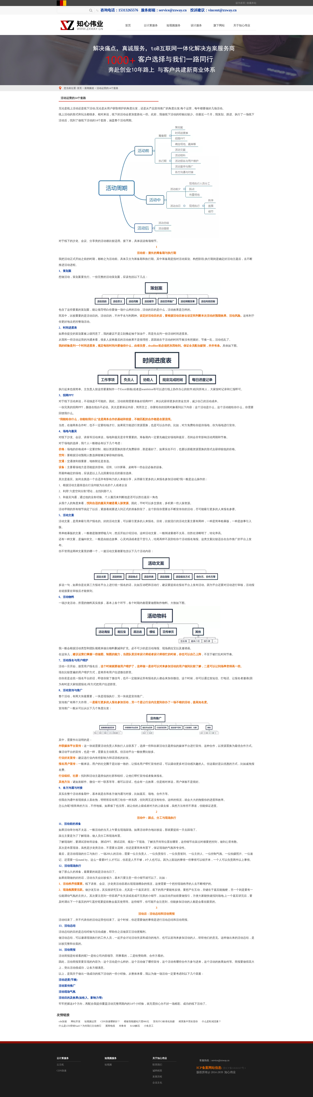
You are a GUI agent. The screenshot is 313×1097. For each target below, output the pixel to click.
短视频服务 (173, 25)
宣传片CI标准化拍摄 (164, 1021)
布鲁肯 (122, 1025)
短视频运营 (90, 1021)
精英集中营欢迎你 (188, 1021)
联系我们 (157, 1064)
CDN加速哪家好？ (110, 1021)
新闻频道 (89, 88)
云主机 (60, 1064)
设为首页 (240, 3)
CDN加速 (61, 1070)
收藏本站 (251, 3)
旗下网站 (219, 25)
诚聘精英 (157, 1070)
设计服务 (196, 25)
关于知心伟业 (241, 25)
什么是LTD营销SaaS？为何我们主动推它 (80, 1025)
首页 (128, 25)
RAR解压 (135, 1025)
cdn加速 (63, 1021)
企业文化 (157, 1082)
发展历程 (157, 1076)
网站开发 (75, 1021)
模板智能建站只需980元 (136, 1021)
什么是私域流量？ (211, 1021)
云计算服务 (151, 25)
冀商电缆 (110, 1025)
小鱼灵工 (149, 1025)
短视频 (108, 1064)
